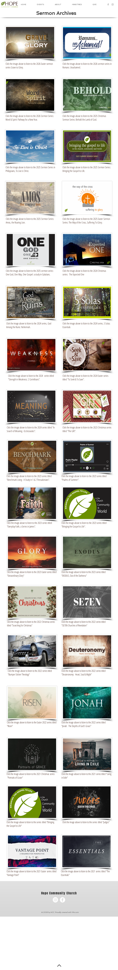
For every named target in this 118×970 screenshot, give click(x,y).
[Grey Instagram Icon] (112, 4)
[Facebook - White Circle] (62, 899)
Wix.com (75, 912)
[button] (61, 4)
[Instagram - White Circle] (55, 899)
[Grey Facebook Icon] (108, 4)
